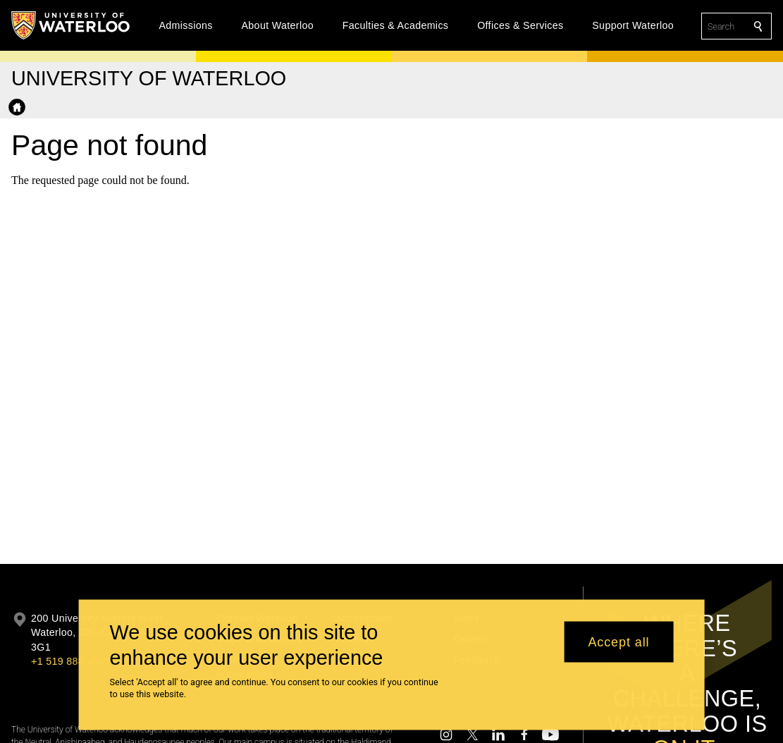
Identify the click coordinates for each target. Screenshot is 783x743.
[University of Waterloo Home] (71, 25)
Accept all (618, 650)
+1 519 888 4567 (70, 661)
